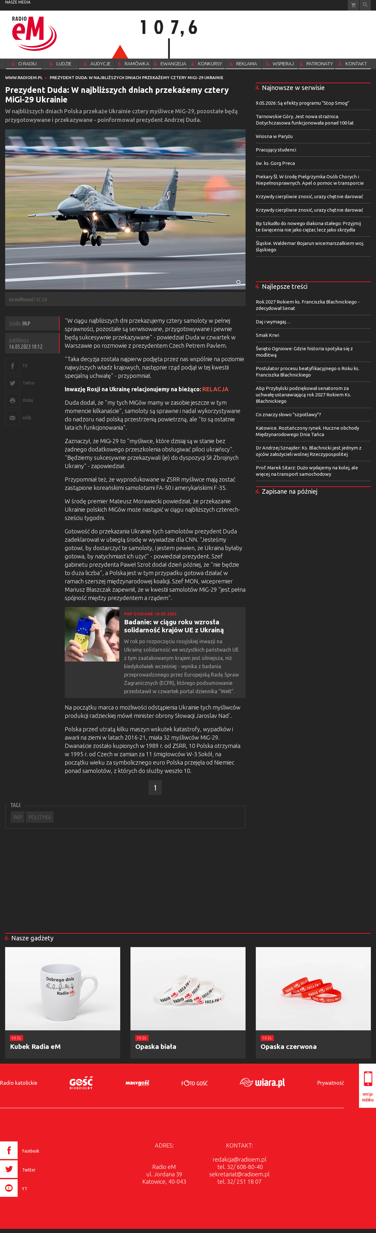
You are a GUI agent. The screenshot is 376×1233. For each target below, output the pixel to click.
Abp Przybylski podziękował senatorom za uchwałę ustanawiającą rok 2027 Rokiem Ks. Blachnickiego (303, 394)
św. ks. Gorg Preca (275, 163)
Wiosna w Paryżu (274, 136)
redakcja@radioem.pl (239, 1159)
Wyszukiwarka (365, 5)
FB (24, 365)
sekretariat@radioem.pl (239, 1174)
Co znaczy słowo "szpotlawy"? (288, 414)
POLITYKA (40, 817)
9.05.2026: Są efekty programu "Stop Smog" (302, 103)
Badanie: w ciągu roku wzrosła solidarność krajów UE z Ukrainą (174, 626)
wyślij (26, 417)
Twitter (28, 382)
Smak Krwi (267, 335)
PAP (17, 817)
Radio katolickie (18, 1083)
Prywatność (330, 1083)
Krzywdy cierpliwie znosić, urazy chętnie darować (309, 196)
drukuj (27, 400)
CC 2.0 (41, 299)
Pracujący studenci (276, 149)
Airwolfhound (21, 299)
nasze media (17, 2)
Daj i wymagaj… (273, 321)
